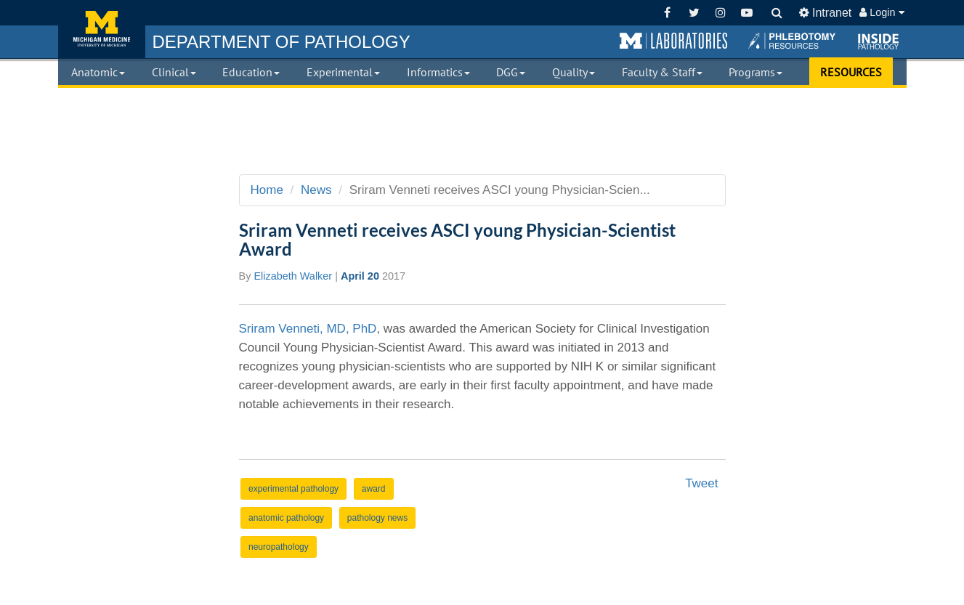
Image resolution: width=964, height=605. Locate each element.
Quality (573, 72)
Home (267, 190)
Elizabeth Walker (293, 276)
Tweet (701, 483)
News (316, 190)
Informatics (438, 72)
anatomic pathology (286, 518)
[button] (673, 41)
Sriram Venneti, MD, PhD (308, 329)
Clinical (174, 72)
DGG (510, 72)
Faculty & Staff (662, 72)
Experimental (343, 72)
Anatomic (98, 72)
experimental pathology (293, 489)
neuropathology (278, 547)
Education (251, 72)
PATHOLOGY (281, 42)
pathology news (377, 518)
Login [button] (881, 12)
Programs (755, 72)
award (374, 489)
